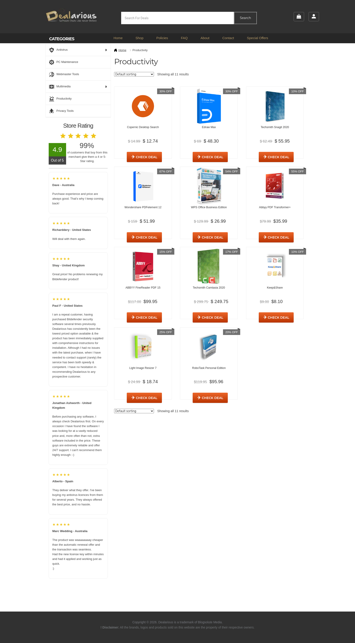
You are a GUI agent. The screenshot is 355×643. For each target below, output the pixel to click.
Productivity (60, 98)
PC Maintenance (63, 62)
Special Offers (257, 38)
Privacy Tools (61, 111)
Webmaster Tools (64, 74)
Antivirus (78, 50)
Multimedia (78, 86)
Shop (139, 38)
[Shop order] (134, 74)
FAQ (184, 38)
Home (118, 38)
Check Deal (282, 312)
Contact (228, 38)
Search (245, 18)
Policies (162, 38)
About (205, 38)
